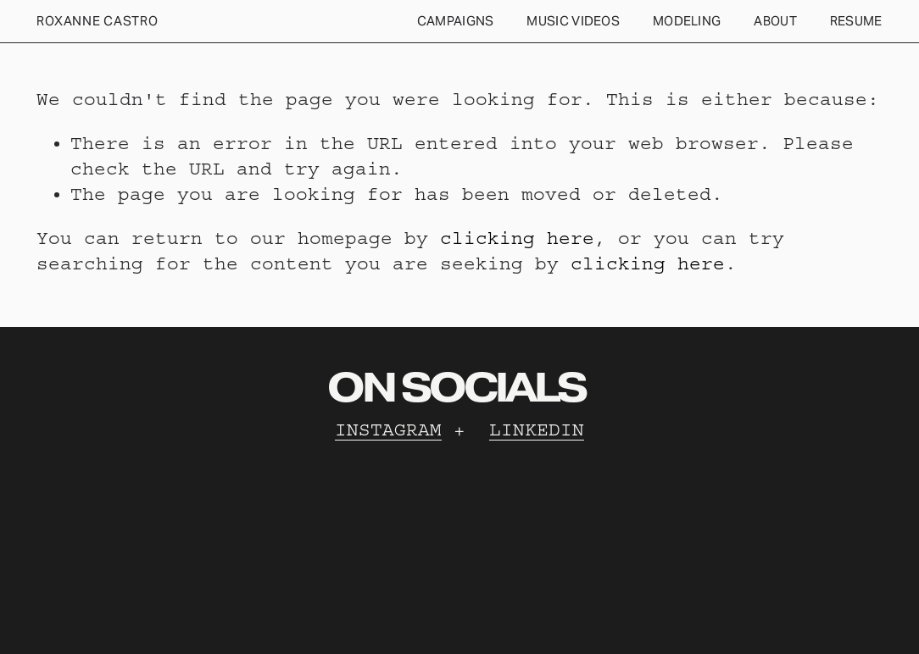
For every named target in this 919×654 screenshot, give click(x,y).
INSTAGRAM (388, 430)
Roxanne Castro (97, 21)
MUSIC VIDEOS (573, 21)
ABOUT (775, 21)
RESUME (856, 21)
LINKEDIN (536, 430)
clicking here (517, 238)
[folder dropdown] (455, 21)
